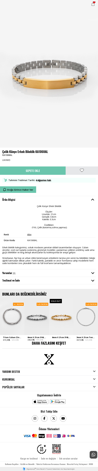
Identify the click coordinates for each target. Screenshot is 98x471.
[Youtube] (63, 418)
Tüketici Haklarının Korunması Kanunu (50, 464)
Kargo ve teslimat (29, 458)
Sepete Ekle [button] (33, 170)
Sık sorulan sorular (68, 458)
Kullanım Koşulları (12, 464)
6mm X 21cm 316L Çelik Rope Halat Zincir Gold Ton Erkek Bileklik (61, 337)
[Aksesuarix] (49, 359)
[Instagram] (35, 418)
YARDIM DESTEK (11, 371)
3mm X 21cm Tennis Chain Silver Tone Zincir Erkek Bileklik (86, 337)
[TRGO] (41, 449)
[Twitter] (54, 418)
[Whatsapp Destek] (93, 455)
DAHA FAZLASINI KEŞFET (49, 343)
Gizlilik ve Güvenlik (27, 464)
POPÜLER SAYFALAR (13, 387)
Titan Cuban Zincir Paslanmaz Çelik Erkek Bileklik (12, 337)
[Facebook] (44, 418)
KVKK (91, 464)
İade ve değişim (48, 458)
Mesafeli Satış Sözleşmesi (77, 464)
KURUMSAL (8, 379)
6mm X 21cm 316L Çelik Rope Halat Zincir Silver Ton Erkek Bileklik (37, 337)
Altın (29, 234)
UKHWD (6, 160)
